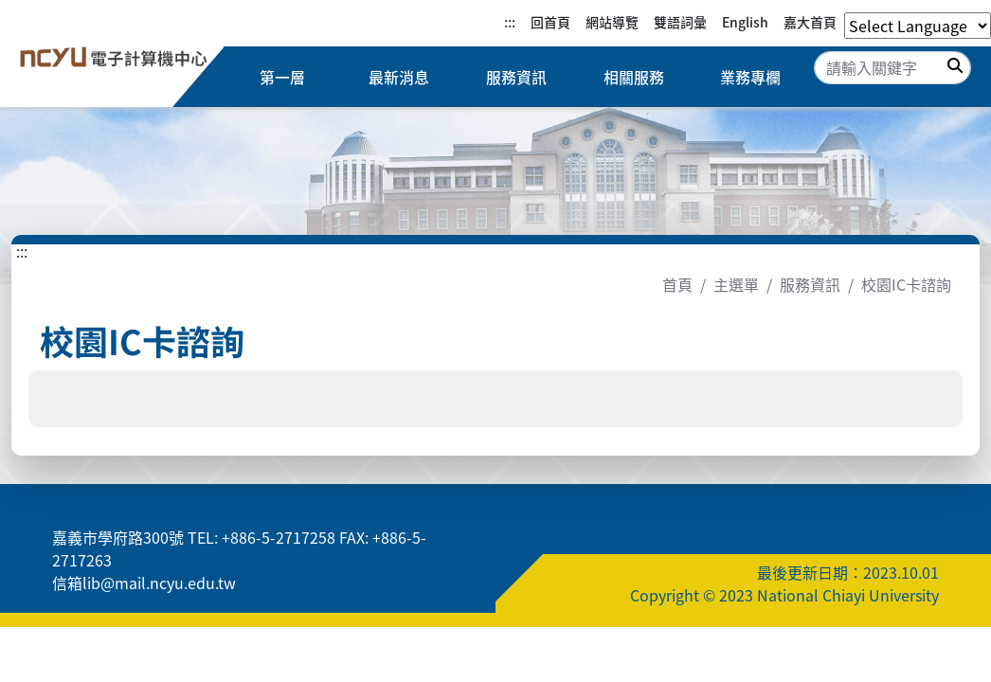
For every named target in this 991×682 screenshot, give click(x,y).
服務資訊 (516, 76)
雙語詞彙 (680, 21)
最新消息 (399, 76)
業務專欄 (750, 76)
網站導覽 (612, 21)
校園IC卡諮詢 (906, 284)
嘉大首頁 (810, 21)
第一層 (282, 76)
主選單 (736, 284)
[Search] (892, 67)
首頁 (677, 284)
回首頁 (550, 21)
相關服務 (634, 76)
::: (509, 21)
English (745, 21)
